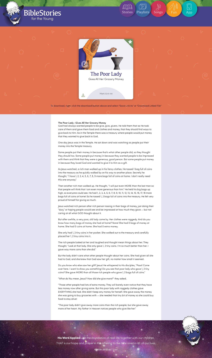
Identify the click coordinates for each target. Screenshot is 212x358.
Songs (158, 7)
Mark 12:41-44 (106, 93)
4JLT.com (113, 349)
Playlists (142, 7)
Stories (127, 7)
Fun (174, 7)
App (189, 7)
